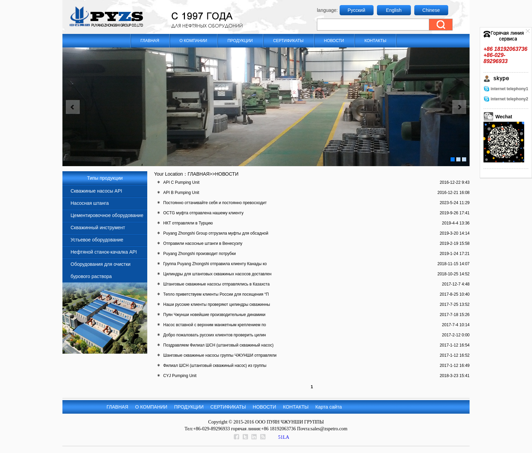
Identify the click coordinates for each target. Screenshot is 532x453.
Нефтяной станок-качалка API (104, 252)
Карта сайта (328, 407)
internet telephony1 (509, 88)
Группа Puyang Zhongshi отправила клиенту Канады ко (215, 263)
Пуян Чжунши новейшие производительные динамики (214, 314)
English (394, 10)
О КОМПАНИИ (193, 40)
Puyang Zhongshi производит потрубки (199, 253)
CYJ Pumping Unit (179, 375)
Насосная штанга (90, 203)
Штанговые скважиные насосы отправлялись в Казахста (216, 284)
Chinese (431, 10)
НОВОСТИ (334, 40)
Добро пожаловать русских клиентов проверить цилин (214, 335)
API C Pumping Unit (181, 182)
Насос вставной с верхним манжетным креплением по (214, 324)
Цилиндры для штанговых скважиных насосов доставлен (217, 274)
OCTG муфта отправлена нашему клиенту (203, 213)
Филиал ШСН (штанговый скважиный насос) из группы (214, 365)
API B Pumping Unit (181, 192)
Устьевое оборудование (97, 239)
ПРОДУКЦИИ (239, 40)
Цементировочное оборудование (107, 215)
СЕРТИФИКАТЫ (288, 40)
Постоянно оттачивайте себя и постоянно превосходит (215, 202)
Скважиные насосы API (96, 191)
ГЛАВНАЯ (149, 40)
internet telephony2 (509, 99)
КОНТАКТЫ (375, 40)
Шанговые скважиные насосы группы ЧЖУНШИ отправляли (220, 355)
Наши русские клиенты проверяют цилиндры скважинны (216, 304)
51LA (283, 437)
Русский (356, 10)
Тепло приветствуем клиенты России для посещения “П (216, 294)
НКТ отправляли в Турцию (188, 223)
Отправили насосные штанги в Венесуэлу (202, 243)
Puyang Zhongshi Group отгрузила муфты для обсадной (215, 233)
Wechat (503, 116)
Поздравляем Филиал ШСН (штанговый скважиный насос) (218, 345)
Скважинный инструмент (98, 227)
